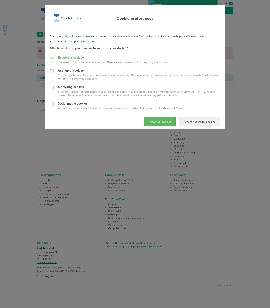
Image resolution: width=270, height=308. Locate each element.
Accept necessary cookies (199, 121)
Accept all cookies (160, 121)
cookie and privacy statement (78, 41)
